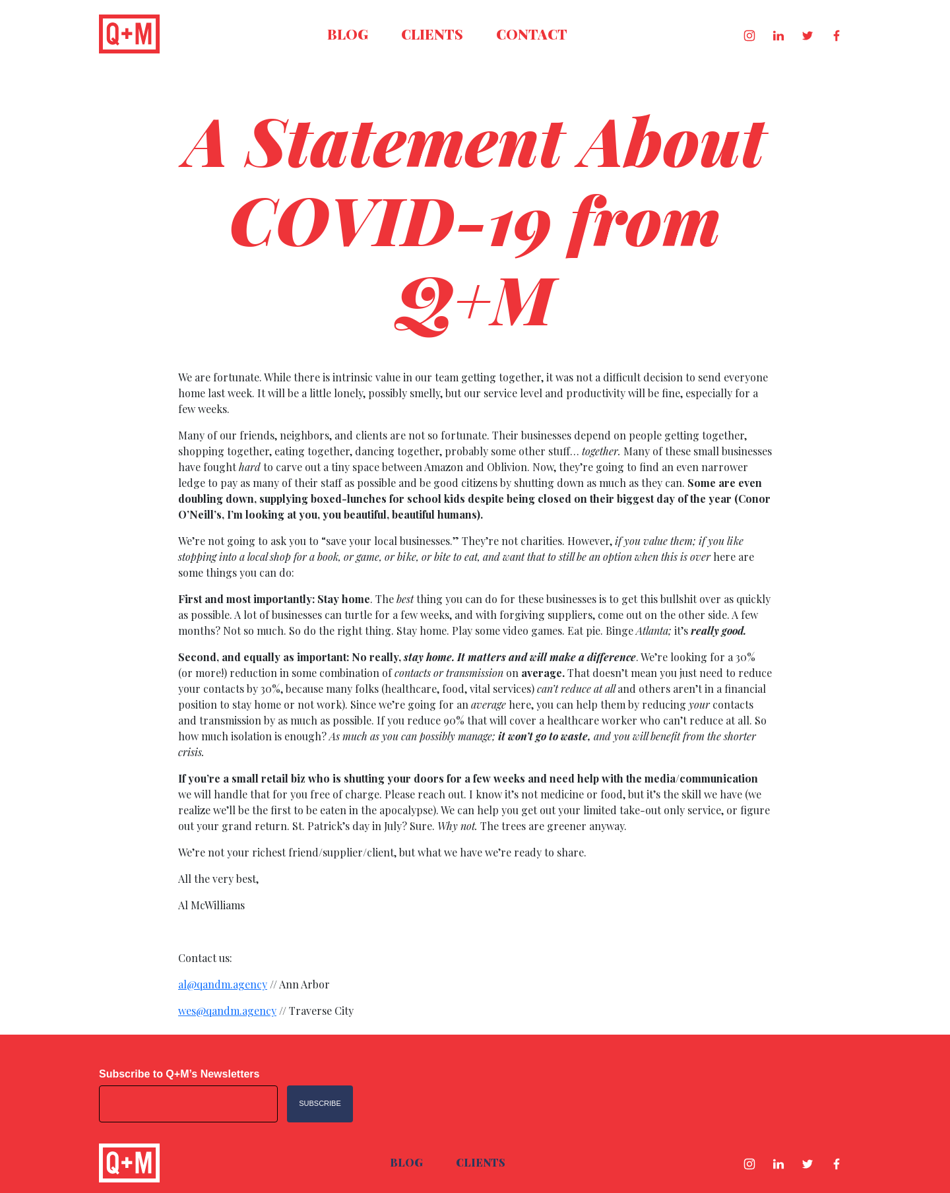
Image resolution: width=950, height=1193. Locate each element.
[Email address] (188, 1103)
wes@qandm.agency (227, 1010)
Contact (531, 33)
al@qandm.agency (222, 984)
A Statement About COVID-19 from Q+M (475, 219)
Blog (347, 33)
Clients (432, 33)
